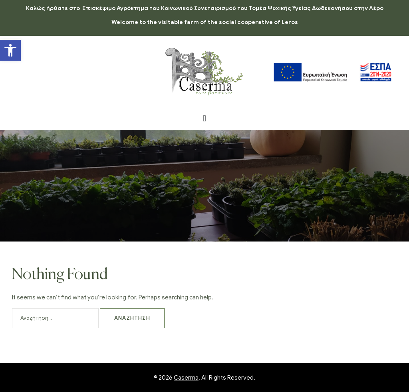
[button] (10, 50)
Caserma (186, 377)
